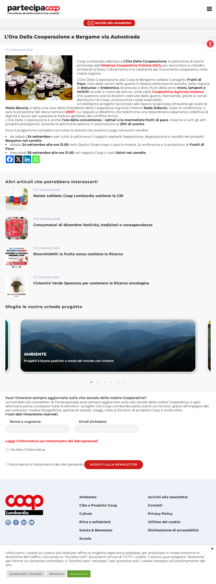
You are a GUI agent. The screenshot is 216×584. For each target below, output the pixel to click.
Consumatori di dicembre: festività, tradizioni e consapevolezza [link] (93, 225)
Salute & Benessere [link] (95, 530)
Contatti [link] (155, 505)
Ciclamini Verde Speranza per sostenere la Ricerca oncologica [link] (91, 283)
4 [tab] (111, 382)
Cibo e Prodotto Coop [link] (98, 505)
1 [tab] (91, 382)
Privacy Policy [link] (160, 513)
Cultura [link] (85, 513)
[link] (210, 44)
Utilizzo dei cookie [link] (164, 522)
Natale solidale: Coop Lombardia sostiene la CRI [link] (78, 196)
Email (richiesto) (111, 426)
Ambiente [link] (87, 497)
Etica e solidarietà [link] (95, 522)
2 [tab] (98, 382)
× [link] (212, 548)
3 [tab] (105, 382)
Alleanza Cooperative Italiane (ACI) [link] (131, 65)
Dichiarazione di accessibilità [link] (173, 530)
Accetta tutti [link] (79, 573)
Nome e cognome (42, 426)
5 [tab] (118, 382)
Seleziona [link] (56, 573)
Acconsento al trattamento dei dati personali (44, 464)
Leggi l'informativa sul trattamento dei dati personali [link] (51, 441)
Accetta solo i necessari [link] (26, 573)
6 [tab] (125, 382)
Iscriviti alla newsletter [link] (168, 497)
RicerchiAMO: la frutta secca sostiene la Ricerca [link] (78, 254)
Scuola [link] (85, 538)
